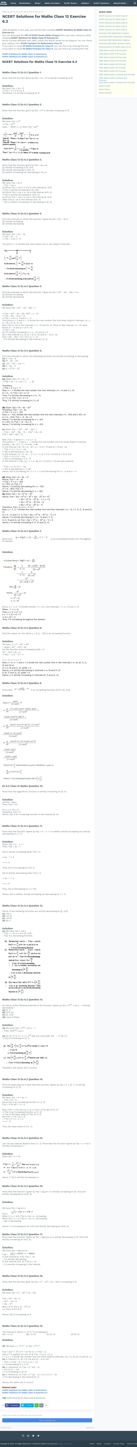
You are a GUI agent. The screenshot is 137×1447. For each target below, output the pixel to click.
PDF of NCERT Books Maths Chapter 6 (43, 35)
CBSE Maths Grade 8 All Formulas (112, 64)
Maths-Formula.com (49, 1444)
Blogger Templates (65, 1444)
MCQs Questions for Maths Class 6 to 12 (115, 47)
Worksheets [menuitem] (24, 3)
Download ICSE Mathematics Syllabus (114, 33)
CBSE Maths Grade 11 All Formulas (112, 54)
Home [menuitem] (13, 3)
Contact (107, 1444)
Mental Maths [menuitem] (120, 3)
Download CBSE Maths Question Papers (115, 43)
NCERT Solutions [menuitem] (101, 3)
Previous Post (6, 1427)
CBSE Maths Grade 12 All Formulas (112, 50)
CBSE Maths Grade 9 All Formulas (112, 61)
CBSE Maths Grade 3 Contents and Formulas (117, 82)
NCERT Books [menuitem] (70, 3)
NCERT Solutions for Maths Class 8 (113, 30)
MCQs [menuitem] (37, 3)
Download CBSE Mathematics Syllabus (114, 40)
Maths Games (104, 89)
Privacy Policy (118, 1444)
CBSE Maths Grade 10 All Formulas (112, 57)
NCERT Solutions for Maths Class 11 (113, 19)
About (99, 1444)
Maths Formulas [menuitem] (52, 3)
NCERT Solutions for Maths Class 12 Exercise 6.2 (25, 12)
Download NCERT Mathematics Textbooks (115, 36)
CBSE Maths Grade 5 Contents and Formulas (117, 74)
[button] (135, 3)
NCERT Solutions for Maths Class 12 (113, 16)
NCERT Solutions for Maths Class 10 (113, 23)
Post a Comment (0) (47, 1420)
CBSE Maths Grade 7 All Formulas (112, 68)
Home (4, 12)
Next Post (89, 1427)
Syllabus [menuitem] (85, 3)
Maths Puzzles (104, 86)
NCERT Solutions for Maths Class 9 (113, 26)
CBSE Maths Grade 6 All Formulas (112, 71)
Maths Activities (105, 93)
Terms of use (132, 1444)
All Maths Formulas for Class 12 (38, 46)
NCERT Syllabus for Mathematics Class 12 (41, 43)
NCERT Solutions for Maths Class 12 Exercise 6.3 (24, 57)
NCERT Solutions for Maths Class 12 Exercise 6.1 (24, 54)
